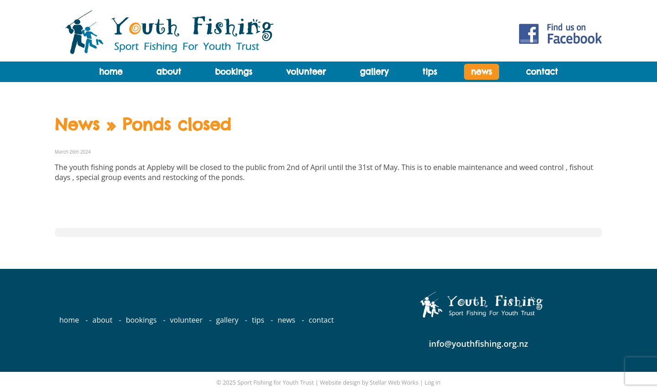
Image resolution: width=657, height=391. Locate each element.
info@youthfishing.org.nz (478, 343)
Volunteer (306, 72)
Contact (542, 72)
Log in (432, 382)
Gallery (374, 72)
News (481, 72)
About (168, 72)
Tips (429, 72)
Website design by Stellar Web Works (369, 382)
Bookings (233, 72)
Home (110, 72)
